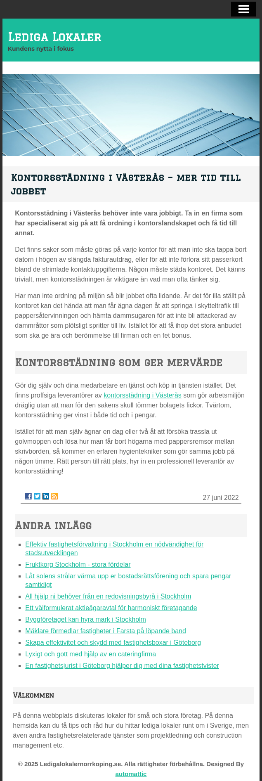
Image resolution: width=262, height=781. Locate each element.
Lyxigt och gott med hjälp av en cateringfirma (90, 654)
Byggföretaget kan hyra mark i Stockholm (85, 619)
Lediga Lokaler (54, 37)
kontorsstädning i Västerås (143, 395)
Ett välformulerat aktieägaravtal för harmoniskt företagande (111, 607)
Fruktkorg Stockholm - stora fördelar (77, 564)
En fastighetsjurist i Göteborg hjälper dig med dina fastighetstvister (122, 665)
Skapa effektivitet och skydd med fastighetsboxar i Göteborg (113, 642)
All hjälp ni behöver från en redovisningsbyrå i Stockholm (108, 596)
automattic (131, 773)
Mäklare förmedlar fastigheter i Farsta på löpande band (105, 630)
